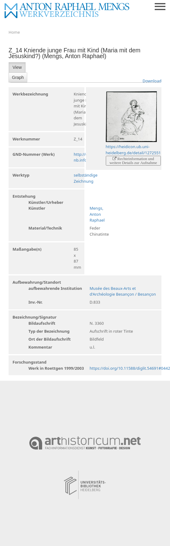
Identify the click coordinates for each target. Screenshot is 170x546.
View (17, 67)
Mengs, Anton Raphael (97, 214)
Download (151, 81)
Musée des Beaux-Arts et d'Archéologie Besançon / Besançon (123, 291)
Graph (18, 77)
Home (14, 32)
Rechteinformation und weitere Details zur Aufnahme (133, 161)
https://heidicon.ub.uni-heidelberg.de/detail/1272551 (133, 149)
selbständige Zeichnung (86, 178)
